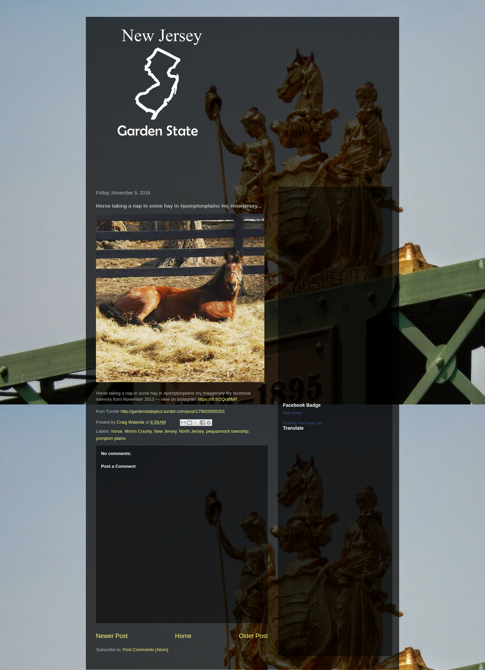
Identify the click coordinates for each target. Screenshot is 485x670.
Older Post (253, 636)
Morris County (138, 431)
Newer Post (112, 636)
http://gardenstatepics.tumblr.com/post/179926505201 (173, 411)
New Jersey (165, 431)
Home (183, 636)
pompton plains (111, 438)
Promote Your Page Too (302, 423)
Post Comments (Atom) (145, 649)
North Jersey (191, 431)
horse (117, 431)
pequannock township (227, 431)
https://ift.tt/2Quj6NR (217, 399)
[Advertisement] (215, 163)
